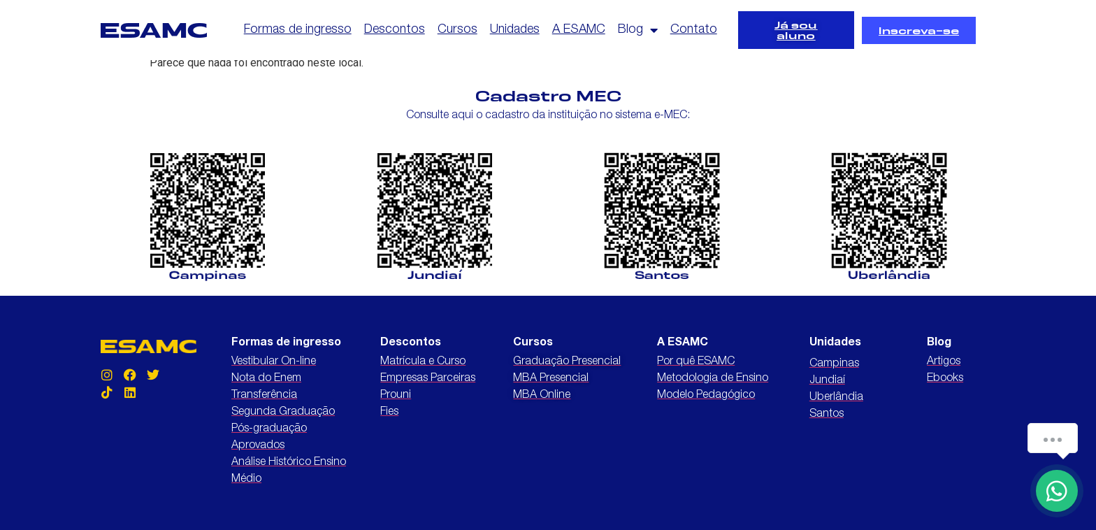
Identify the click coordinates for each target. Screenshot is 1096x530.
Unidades (515, 30)
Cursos (457, 30)
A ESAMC (578, 30)
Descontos (394, 30)
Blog (638, 30)
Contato (693, 30)
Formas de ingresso (298, 30)
